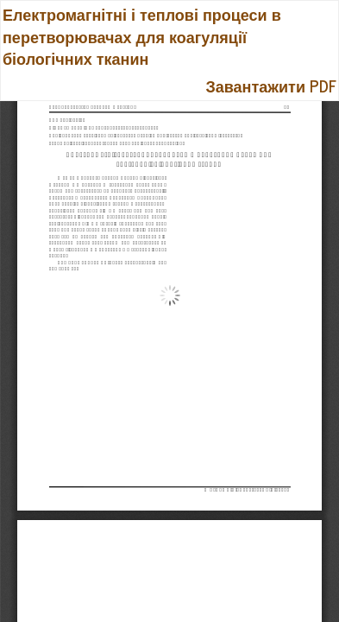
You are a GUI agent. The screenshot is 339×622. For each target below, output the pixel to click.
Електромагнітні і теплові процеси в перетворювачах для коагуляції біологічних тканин (142, 36)
